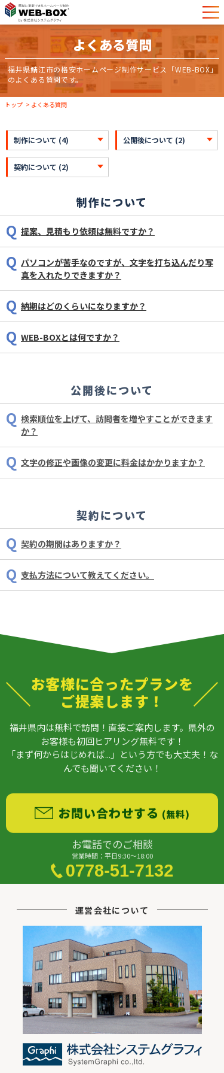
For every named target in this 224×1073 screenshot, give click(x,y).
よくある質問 (49, 104)
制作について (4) (41, 140)
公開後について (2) (154, 140)
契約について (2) (41, 167)
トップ (14, 104)
